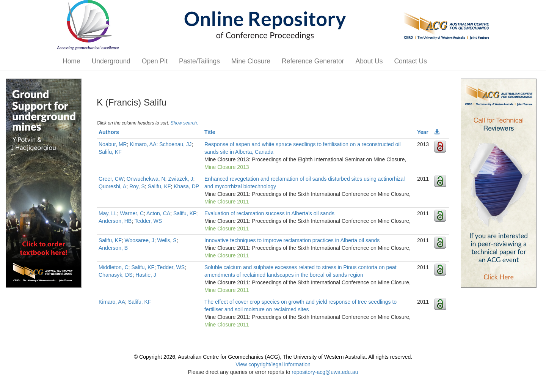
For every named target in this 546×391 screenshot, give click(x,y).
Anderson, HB (115, 221)
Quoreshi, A (112, 186)
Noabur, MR (113, 144)
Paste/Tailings (199, 61)
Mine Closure (250, 61)
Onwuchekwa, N (146, 179)
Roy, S (137, 186)
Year (422, 132)
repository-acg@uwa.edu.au (325, 372)
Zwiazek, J (180, 179)
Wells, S (167, 240)
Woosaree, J (139, 240)
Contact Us (410, 61)
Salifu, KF (110, 152)
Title (209, 132)
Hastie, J (145, 275)
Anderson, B (113, 248)
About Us (369, 61)
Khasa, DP (186, 186)
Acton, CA (158, 213)
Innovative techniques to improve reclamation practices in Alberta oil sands (292, 240)
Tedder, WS (148, 221)
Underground (111, 61)
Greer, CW (111, 179)
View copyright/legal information (272, 364)
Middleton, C (114, 267)
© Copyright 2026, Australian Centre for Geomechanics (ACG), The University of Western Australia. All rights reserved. (273, 357)
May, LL (108, 213)
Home (71, 61)
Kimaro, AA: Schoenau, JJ (160, 144)
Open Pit (155, 61)
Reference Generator (313, 61)
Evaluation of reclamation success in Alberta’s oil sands (269, 213)
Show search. (184, 123)
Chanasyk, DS (115, 275)
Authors (109, 132)
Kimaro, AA (112, 302)
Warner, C (132, 213)
